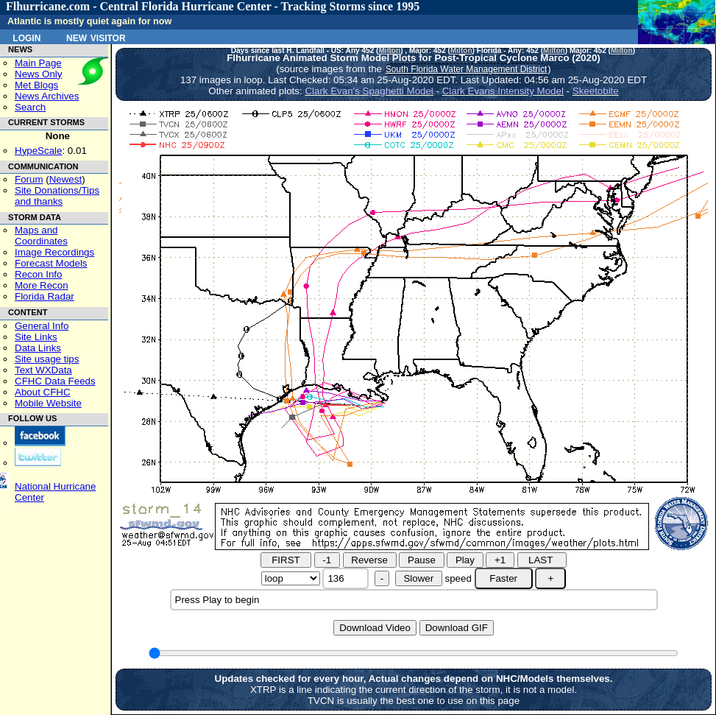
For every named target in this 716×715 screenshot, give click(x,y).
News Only (38, 74)
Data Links (38, 347)
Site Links (36, 336)
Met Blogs (36, 85)
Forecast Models (51, 263)
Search (30, 107)
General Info (41, 325)
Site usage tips (47, 358)
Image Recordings (54, 252)
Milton (389, 50)
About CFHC (43, 392)
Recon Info (38, 274)
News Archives (47, 96)
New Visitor (96, 36)
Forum (29, 179)
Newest (65, 179)
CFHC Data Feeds (55, 381)
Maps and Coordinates (41, 236)
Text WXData (43, 370)
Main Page (38, 62)
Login (26, 36)
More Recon (41, 285)
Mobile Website (48, 403)
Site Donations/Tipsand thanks (57, 196)
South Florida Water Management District (466, 69)
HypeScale (38, 150)
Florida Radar (44, 296)
